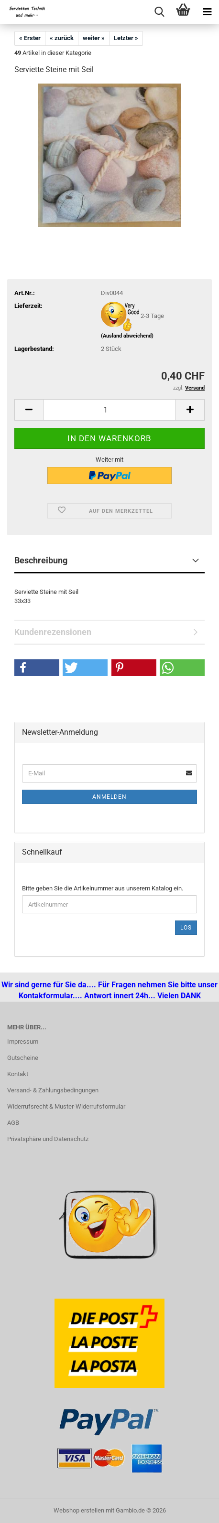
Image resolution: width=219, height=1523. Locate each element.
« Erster (30, 38)
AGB (13, 1122)
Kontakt (17, 1074)
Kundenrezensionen (52, 632)
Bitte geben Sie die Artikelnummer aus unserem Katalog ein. (102, 888)
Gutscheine (22, 1057)
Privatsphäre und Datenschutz (47, 1138)
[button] (28, 410)
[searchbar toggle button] (159, 12)
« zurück (62, 38)
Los (186, 927)
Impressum (22, 1041)
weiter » (94, 38)
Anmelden (109, 796)
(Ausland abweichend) (127, 336)
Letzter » (126, 38)
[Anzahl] (109, 410)
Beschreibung (40, 560)
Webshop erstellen (79, 1510)
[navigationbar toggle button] (207, 12)
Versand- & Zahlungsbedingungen (53, 1090)
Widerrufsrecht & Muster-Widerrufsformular (66, 1106)
